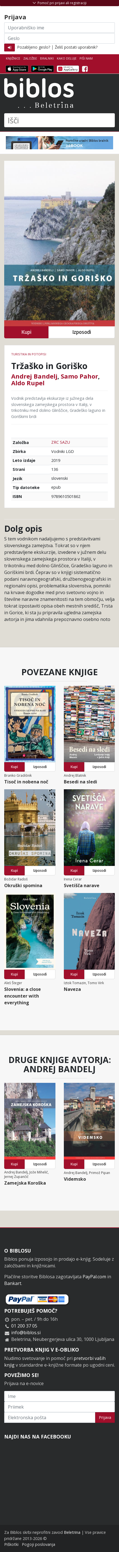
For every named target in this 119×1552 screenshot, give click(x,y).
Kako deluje (66, 58)
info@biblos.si (26, 1332)
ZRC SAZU (60, 442)
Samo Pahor (79, 376)
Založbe (30, 58)
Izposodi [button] (81, 332)
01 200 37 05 (24, 1326)
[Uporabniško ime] (59, 27)
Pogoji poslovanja (38, 1544)
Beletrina (72, 1532)
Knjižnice (13, 58)
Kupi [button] (26, 332)
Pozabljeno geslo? (33, 47)
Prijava (105, 1417)
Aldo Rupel (28, 383)
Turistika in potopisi (28, 354)
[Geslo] (59, 38)
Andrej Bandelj (34, 376)
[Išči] (59, 120)
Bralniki (47, 58)
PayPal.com (94, 1277)
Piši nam (86, 58)
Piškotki (11, 1544)
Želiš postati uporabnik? (76, 47)
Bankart (12, 1283)
